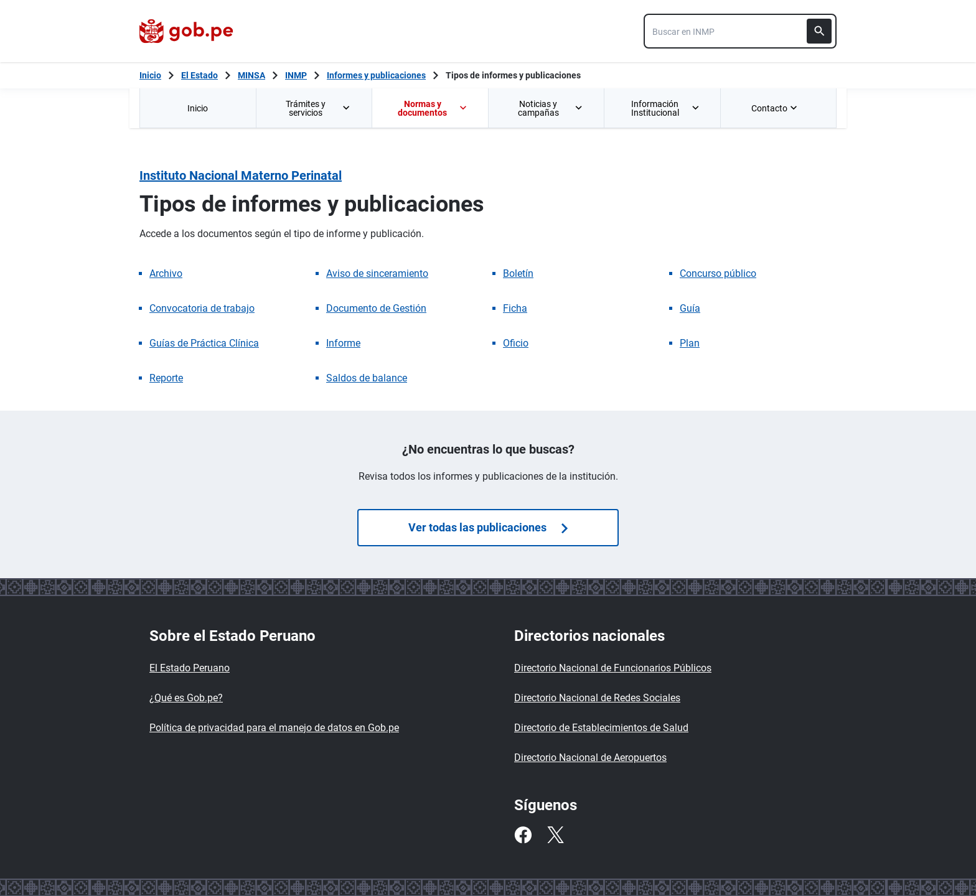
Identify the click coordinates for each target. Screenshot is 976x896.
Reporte (166, 378)
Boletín (518, 273)
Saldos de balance (366, 378)
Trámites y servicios (319, 108)
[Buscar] (819, 31)
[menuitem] (197, 108)
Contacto (775, 108)
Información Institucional (665, 108)
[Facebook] (523, 835)
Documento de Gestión (376, 308)
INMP (296, 75)
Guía (690, 308)
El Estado (199, 75)
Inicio (197, 108)
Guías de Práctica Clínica (204, 343)
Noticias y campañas (551, 108)
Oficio (515, 343)
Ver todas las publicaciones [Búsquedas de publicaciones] (488, 527)
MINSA (251, 75)
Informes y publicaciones (376, 75)
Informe (343, 343)
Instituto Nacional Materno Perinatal (240, 175)
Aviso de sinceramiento (377, 273)
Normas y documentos (432, 108)
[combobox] (740, 31)
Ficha (515, 308)
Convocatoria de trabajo (202, 308)
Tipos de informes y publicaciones (513, 75)
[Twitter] (555, 835)
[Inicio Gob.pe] (150, 75)
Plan (690, 343)
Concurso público (718, 273)
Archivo (165, 273)
